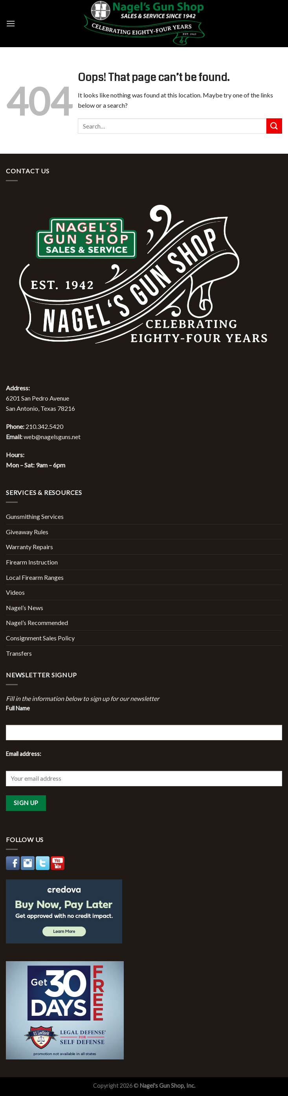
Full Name (18, 708)
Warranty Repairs (29, 546)
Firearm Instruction (32, 562)
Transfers (19, 653)
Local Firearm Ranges (35, 577)
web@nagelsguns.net (52, 436)
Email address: (23, 753)
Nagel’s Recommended (37, 622)
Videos (15, 592)
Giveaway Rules (27, 531)
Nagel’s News (24, 607)
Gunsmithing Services (35, 516)
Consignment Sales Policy (40, 638)
